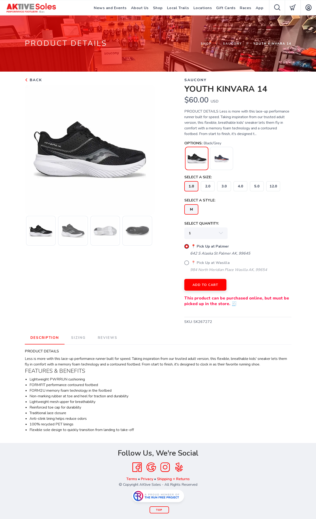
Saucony (232, 44)
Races (245, 8)
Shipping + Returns (173, 479)
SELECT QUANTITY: (201, 223)
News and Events (110, 8)
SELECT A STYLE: (199, 200)
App (260, 8)
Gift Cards (226, 8)
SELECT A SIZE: (198, 177)
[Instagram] (165, 467)
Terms (131, 479)
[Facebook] (137, 467)
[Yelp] (179, 467)
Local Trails (178, 8)
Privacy (147, 479)
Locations (202, 8)
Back (33, 80)
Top (159, 510)
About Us (140, 8)
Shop (158, 8)
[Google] (151, 467)
